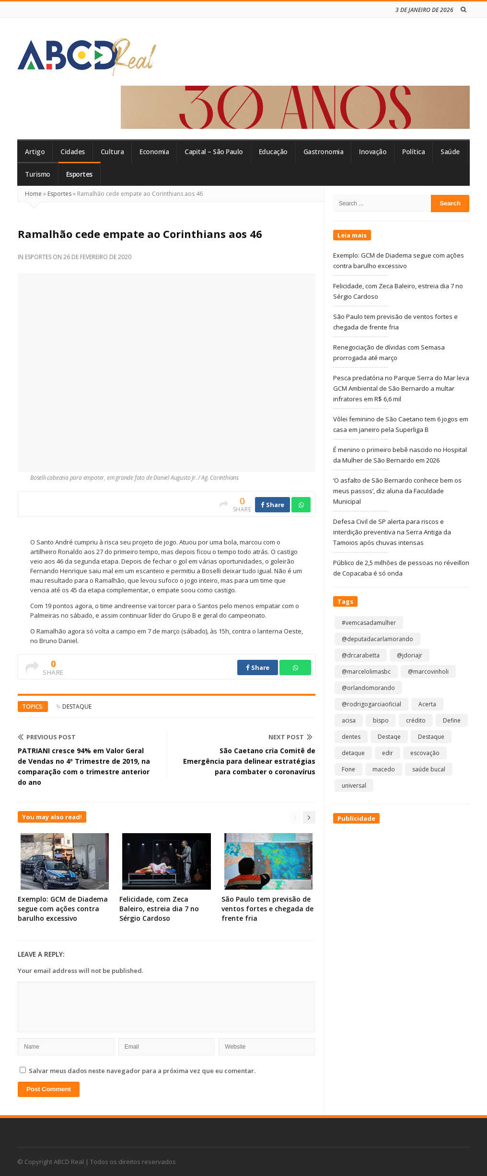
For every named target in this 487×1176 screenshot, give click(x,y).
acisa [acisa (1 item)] (349, 720)
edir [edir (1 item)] (387, 753)
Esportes (79, 174)
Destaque (77, 706)
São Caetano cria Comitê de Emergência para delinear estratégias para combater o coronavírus (249, 761)
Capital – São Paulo (214, 151)
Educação (273, 151)
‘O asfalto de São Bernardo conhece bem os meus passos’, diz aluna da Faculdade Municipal (397, 491)
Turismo (37, 174)
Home (33, 194)
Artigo (35, 151)
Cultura (112, 151)
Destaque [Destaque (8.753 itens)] (431, 737)
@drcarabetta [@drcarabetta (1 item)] (361, 655)
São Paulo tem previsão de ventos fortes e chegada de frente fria (267, 908)
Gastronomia (323, 151)
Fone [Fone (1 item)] (348, 769)
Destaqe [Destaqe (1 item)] (389, 737)
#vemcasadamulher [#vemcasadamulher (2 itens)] (369, 623)
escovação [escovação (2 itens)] (425, 753)
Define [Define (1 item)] (452, 720)
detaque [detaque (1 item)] (353, 753)
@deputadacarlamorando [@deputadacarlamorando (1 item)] (377, 639)
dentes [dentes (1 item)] (351, 737)
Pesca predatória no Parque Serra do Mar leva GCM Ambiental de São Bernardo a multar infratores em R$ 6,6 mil (401, 388)
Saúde (450, 151)
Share (272, 504)
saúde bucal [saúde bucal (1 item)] (428, 769)
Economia (154, 151)
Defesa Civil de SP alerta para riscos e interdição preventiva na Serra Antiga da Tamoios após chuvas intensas (392, 532)
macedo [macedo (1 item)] (383, 769)
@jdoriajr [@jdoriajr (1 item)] (409, 655)
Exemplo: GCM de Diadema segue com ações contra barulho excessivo (63, 908)
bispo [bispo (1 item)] (381, 720)
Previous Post (47, 737)
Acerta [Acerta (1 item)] (427, 704)
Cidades (72, 151)
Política (413, 151)
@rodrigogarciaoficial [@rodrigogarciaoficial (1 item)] (371, 704)
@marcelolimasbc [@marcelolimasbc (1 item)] (366, 671)
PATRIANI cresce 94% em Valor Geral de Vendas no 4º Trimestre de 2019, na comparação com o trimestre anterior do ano (84, 766)
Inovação (372, 151)
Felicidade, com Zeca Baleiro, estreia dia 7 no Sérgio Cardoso (159, 908)
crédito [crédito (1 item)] (416, 720)
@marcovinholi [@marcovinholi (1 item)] (428, 671)
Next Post (290, 737)
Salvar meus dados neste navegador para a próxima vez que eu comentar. (142, 1070)
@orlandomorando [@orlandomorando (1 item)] (368, 688)
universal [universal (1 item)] (354, 785)
